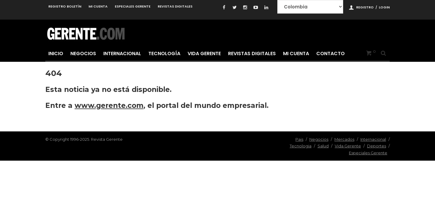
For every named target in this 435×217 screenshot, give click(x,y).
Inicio (55, 53)
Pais (299, 139)
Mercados (344, 139)
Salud (323, 145)
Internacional (122, 53)
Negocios (83, 53)
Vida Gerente (204, 53)
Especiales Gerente (132, 6)
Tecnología (164, 53)
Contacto (330, 53)
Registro (365, 7)
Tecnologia (300, 145)
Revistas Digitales (175, 6)
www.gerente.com (109, 105)
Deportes (376, 145)
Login (384, 7)
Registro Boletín (64, 6)
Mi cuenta (98, 6)
